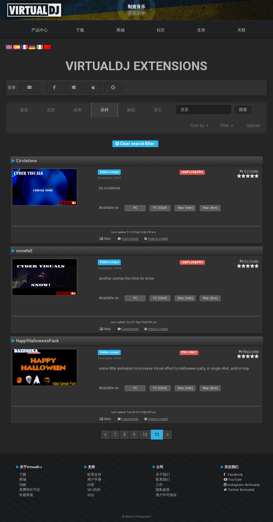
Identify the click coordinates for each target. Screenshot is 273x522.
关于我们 (163, 474)
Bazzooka (251, 351)
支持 (201, 30)
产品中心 (39, 30)
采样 (104, 109)
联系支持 (94, 474)
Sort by (199, 125)
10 (145, 434)
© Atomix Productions (136, 517)
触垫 (131, 109)
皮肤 (51, 109)
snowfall (24, 250)
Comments (130, 239)
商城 (120, 30)
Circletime (26, 160)
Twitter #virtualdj (239, 490)
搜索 (243, 109)
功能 (22, 485)
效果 (78, 109)
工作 (159, 485)
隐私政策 (163, 490)
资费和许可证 (29, 490)
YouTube (233, 479)
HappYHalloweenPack (37, 340)
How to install (158, 239)
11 (157, 434)
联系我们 (163, 479)
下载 (80, 30)
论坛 (90, 495)
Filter (226, 125)
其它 (158, 109)
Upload (253, 125)
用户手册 (94, 479)
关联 (241, 30)
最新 (24, 109)
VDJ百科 (94, 490)
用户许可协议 (166, 495)
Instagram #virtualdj (242, 485)
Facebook (233, 474)
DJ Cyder (251, 171)
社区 (161, 30)
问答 (90, 485)
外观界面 (26, 495)
